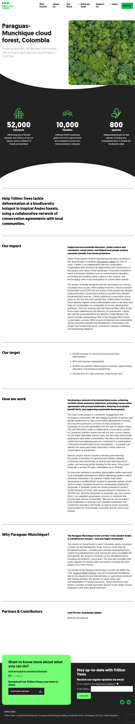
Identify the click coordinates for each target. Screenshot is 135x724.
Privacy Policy (10, 711)
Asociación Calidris (92, 612)
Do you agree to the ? (96, 684)
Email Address (83, 689)
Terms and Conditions (105, 684)
